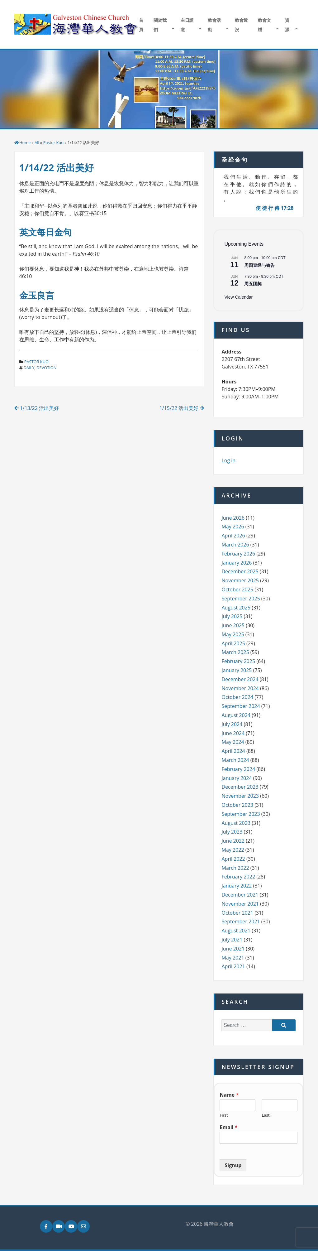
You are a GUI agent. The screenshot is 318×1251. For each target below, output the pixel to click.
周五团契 (253, 283)
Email (228, 1127)
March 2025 (235, 652)
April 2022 (233, 858)
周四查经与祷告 (259, 265)
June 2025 (232, 625)
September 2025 (240, 598)
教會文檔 (264, 24)
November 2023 (240, 795)
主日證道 (187, 24)
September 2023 (240, 814)
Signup (233, 1165)
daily (29, 367)
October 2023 (237, 804)
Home (25, 142)
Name (229, 1095)
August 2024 (235, 715)
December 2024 (239, 679)
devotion (46, 367)
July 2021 (231, 939)
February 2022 (238, 876)
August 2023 (235, 823)
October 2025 (237, 589)
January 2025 (236, 670)
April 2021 (233, 966)
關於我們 (160, 24)
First (224, 1115)
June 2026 (232, 517)
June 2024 (232, 733)
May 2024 (232, 742)
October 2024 (237, 697)
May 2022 (232, 849)
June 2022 (232, 840)
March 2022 (235, 867)
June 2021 (232, 948)
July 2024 (231, 724)
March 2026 (235, 544)
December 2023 (239, 786)
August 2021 (235, 930)
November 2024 (240, 688)
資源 (287, 24)
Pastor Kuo (53, 142)
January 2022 (236, 885)
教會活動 (214, 24)
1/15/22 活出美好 (181, 408)
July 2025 (231, 616)
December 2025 (239, 571)
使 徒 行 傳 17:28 (275, 207)
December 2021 (239, 894)
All (37, 142)
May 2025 (232, 634)
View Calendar (238, 297)
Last (265, 1115)
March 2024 (235, 760)
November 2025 (240, 580)
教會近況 (241, 24)
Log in (228, 460)
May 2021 (232, 957)
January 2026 (236, 562)
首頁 (141, 24)
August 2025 (235, 607)
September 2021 (240, 921)
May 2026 (232, 526)
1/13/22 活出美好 (36, 408)
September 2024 (240, 706)
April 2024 (233, 751)
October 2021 (237, 912)
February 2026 (238, 553)
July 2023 (231, 831)
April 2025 (233, 643)
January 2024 (236, 778)
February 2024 (238, 769)
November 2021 (240, 903)
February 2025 (238, 661)
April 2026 (233, 535)
